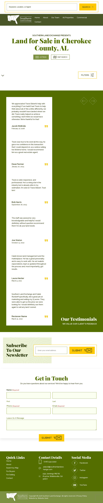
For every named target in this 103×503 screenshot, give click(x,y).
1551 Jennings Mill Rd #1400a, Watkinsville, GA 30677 (51, 476)
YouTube (79, 485)
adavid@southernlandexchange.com (51, 468)
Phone (13, 406)
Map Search (60, 57)
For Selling (10, 475)
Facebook (79, 463)
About (45, 18)
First (8, 401)
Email (58, 406)
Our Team (55, 18)
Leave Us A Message (15, 418)
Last (54, 401)
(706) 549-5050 (47, 462)
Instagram (79, 477)
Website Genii (43, 498)
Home (37, 18)
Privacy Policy (82, 496)
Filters (87, 75)
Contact (38, 22)
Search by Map (12, 468)
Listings (41, 57)
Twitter (78, 470)
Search (86, 7)
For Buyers (10, 471)
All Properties (68, 18)
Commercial (82, 18)
